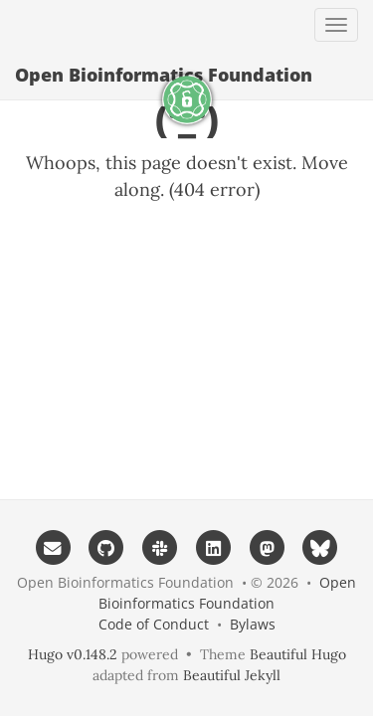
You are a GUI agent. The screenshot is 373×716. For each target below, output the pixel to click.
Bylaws (253, 624)
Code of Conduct (153, 624)
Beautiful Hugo (298, 654)
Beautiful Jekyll (231, 675)
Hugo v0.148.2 (72, 654)
